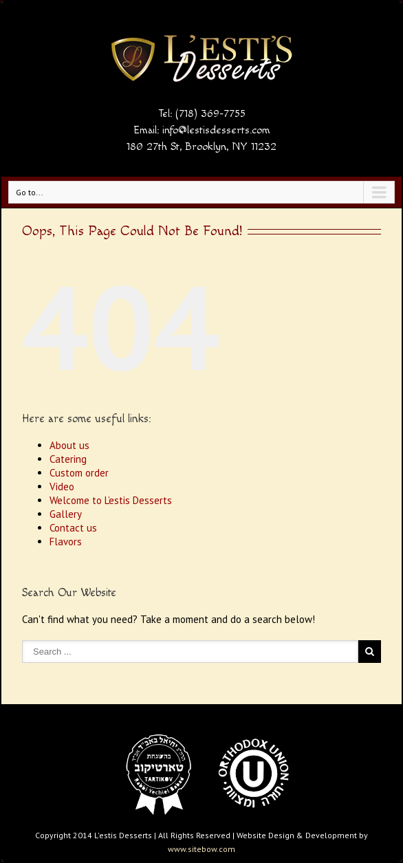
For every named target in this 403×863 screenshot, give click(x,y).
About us (69, 445)
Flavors (66, 541)
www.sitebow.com (201, 849)
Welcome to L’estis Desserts (111, 500)
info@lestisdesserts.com (216, 130)
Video (62, 486)
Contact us (73, 527)
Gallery (66, 514)
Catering (68, 459)
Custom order (79, 472)
